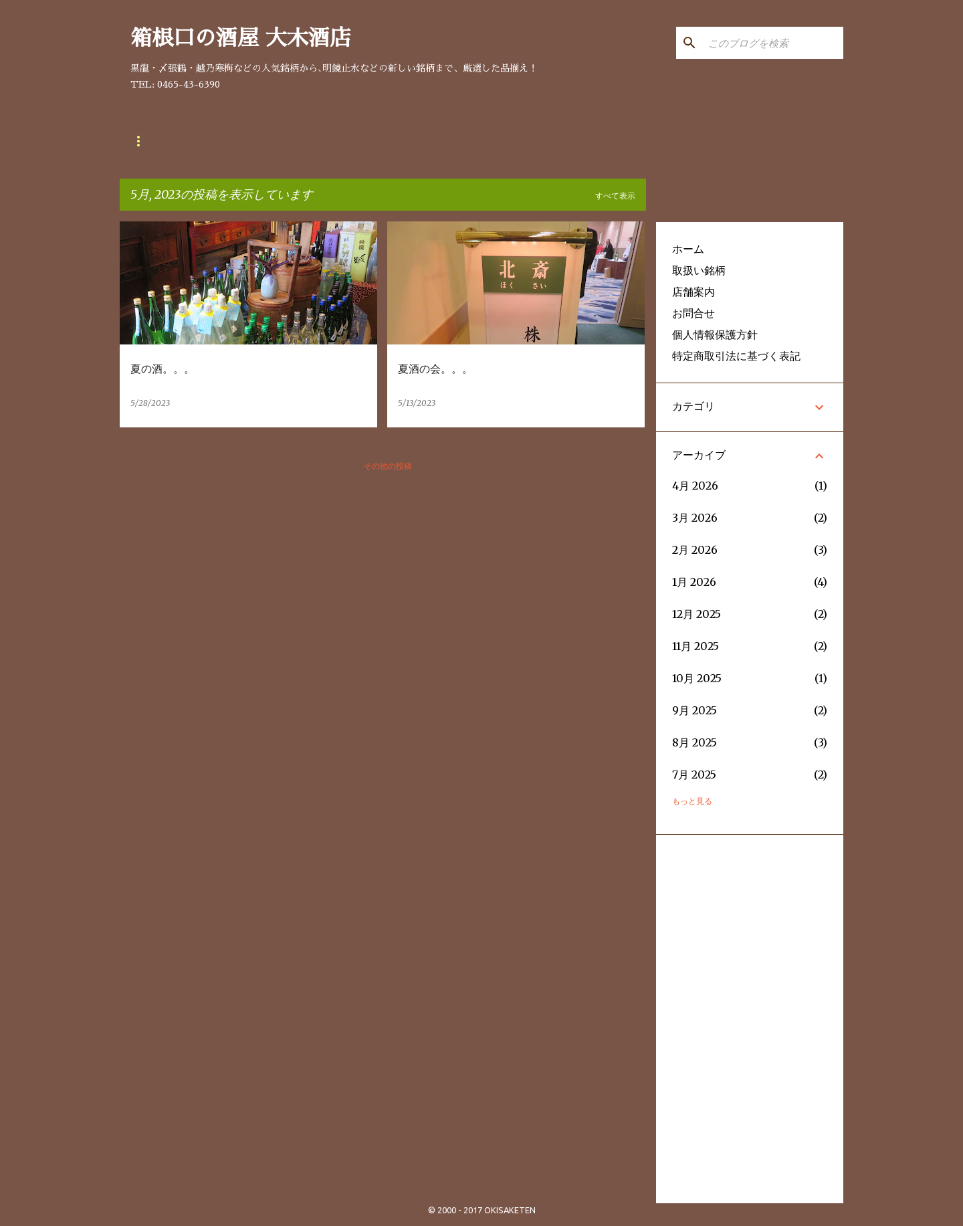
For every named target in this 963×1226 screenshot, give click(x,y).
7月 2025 (694, 774)
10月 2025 (697, 678)
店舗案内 (234, 141)
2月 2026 (695, 549)
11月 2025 (695, 646)
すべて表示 (615, 195)
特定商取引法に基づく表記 (736, 356)
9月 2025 (694, 710)
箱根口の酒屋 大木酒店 (240, 38)
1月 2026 (694, 582)
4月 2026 (695, 485)
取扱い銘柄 (157, 141)
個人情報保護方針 (715, 334)
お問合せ (307, 141)
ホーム (688, 249)
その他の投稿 (388, 466)
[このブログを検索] (773, 43)
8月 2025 (694, 742)
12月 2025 (696, 614)
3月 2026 (695, 517)
